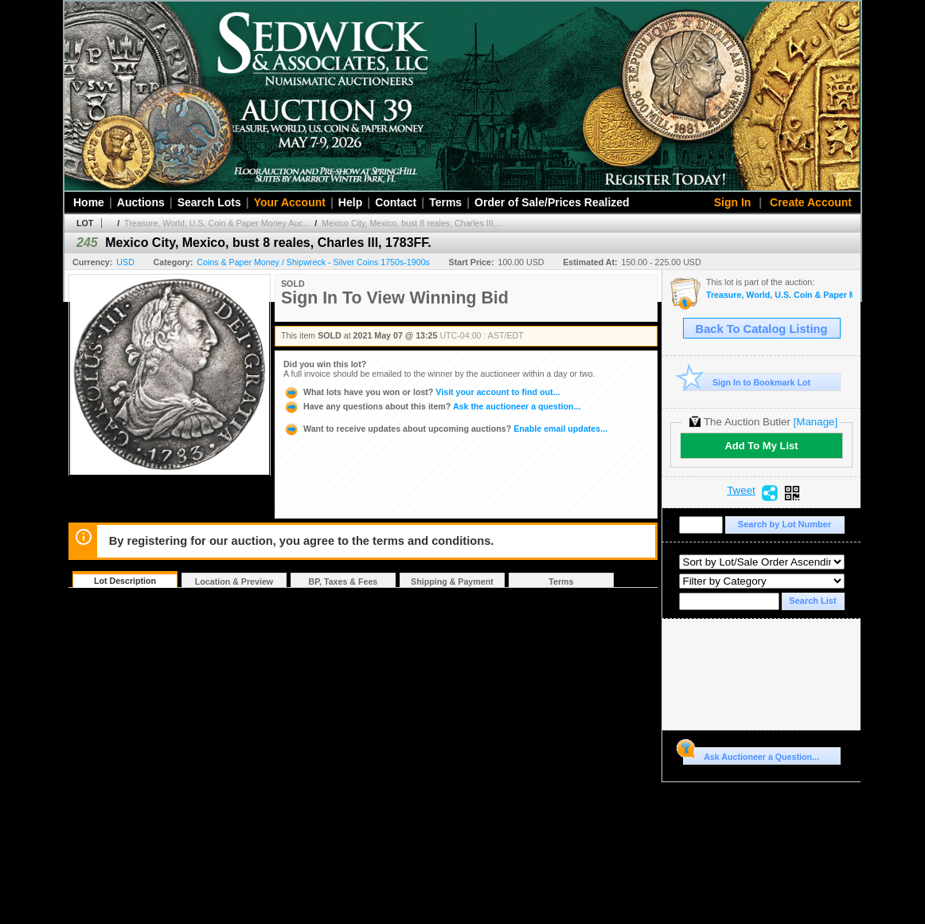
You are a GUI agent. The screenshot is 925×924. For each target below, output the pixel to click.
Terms (445, 202)
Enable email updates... (445, 428)
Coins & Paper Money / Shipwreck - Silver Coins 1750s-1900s (313, 262)
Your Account (290, 202)
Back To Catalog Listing (762, 329)
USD (125, 262)
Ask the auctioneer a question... (431, 406)
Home (88, 202)
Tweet (741, 490)
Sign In (732, 202)
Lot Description (125, 580)
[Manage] (815, 422)
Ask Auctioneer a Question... (751, 754)
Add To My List (761, 446)
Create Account (811, 202)
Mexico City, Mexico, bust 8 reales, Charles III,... (412, 223)
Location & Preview (234, 581)
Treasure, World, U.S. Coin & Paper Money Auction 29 (779, 295)
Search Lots (209, 202)
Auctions (141, 202)
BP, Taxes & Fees (343, 581)
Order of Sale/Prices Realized (552, 202)
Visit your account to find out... (421, 392)
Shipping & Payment (452, 581)
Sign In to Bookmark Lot (747, 382)
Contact (395, 202)
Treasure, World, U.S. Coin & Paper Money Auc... (217, 223)
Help (350, 202)
